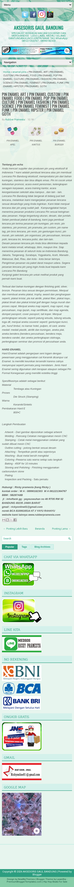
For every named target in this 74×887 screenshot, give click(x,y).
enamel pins (19, 71)
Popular (9, 546)
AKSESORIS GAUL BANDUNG (38, 27)
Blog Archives (42, 546)
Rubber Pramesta (15, 119)
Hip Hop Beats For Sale (55, 882)
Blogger (37, 874)
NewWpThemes (26, 879)
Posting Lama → (61, 528)
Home (6, 71)
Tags (24, 546)
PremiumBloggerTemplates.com (24, 882)
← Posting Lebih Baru (15, 528)
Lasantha (61, 879)
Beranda (40, 528)
